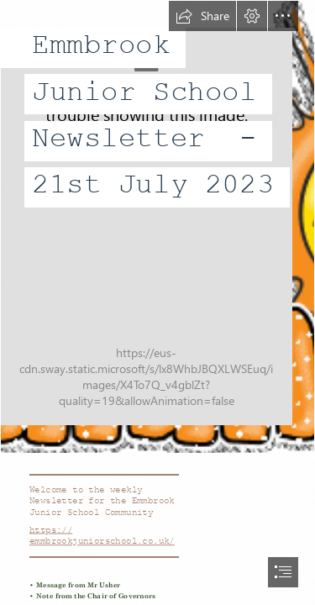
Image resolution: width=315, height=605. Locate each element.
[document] (157, 302)
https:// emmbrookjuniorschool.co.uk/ (102, 536)
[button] (202, 16)
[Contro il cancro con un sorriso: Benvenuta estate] (157, 227)
